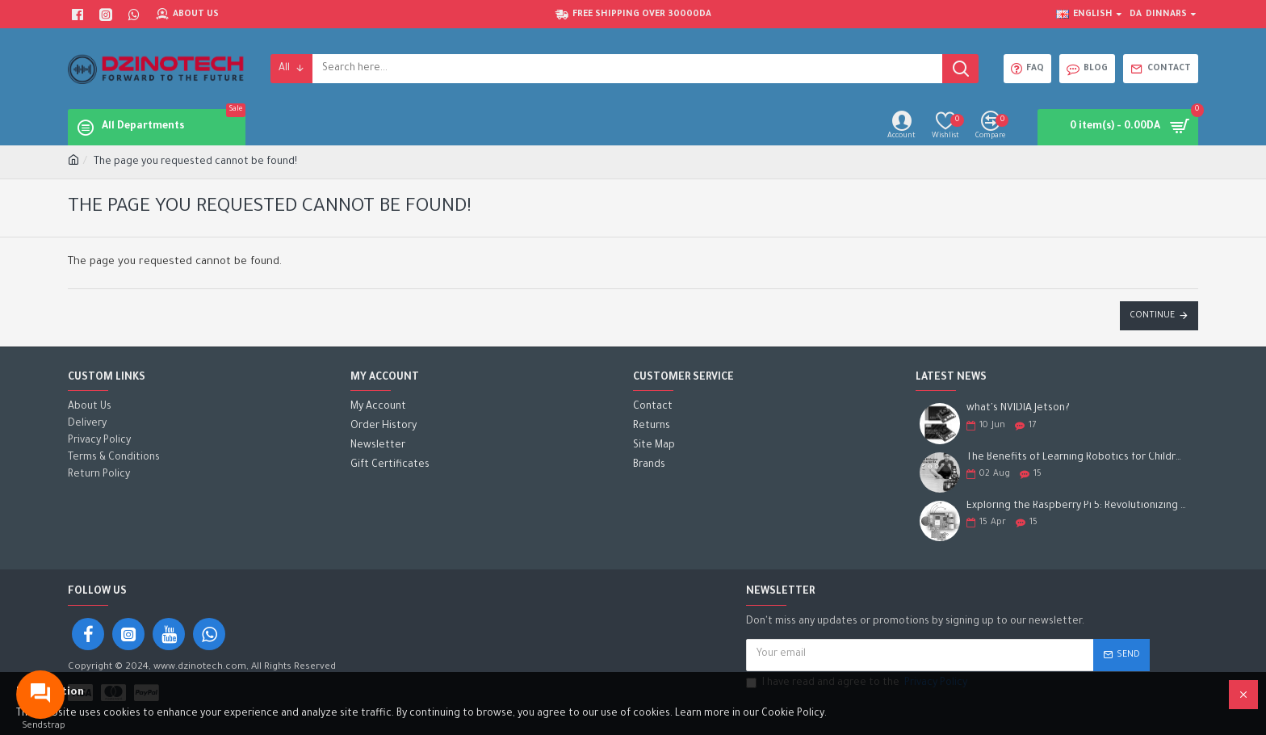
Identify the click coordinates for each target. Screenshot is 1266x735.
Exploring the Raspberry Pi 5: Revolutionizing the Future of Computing (1077, 506)
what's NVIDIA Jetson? (1018, 408)
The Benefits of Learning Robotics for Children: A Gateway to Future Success (1077, 458)
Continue (1152, 316)
